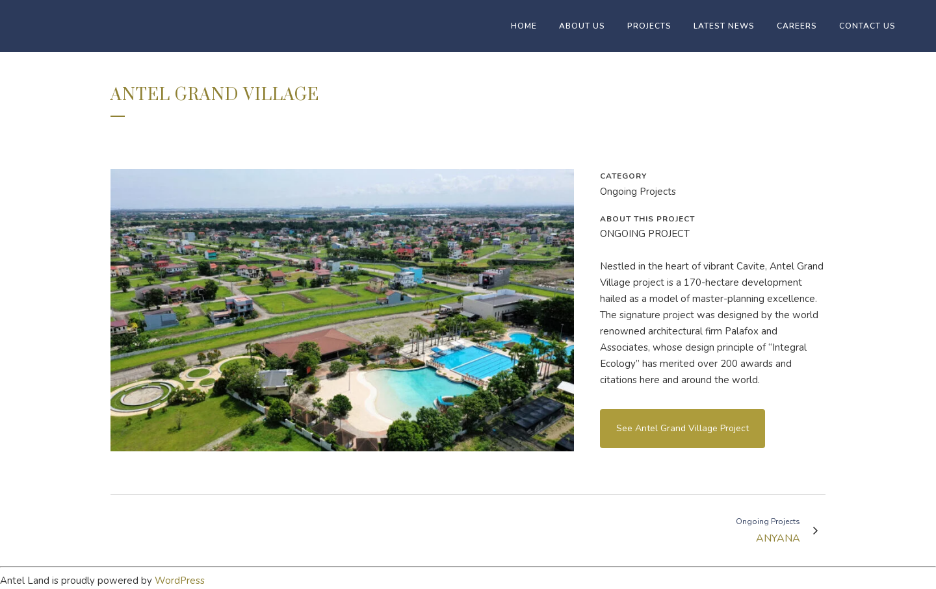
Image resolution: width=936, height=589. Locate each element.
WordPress (180, 580)
